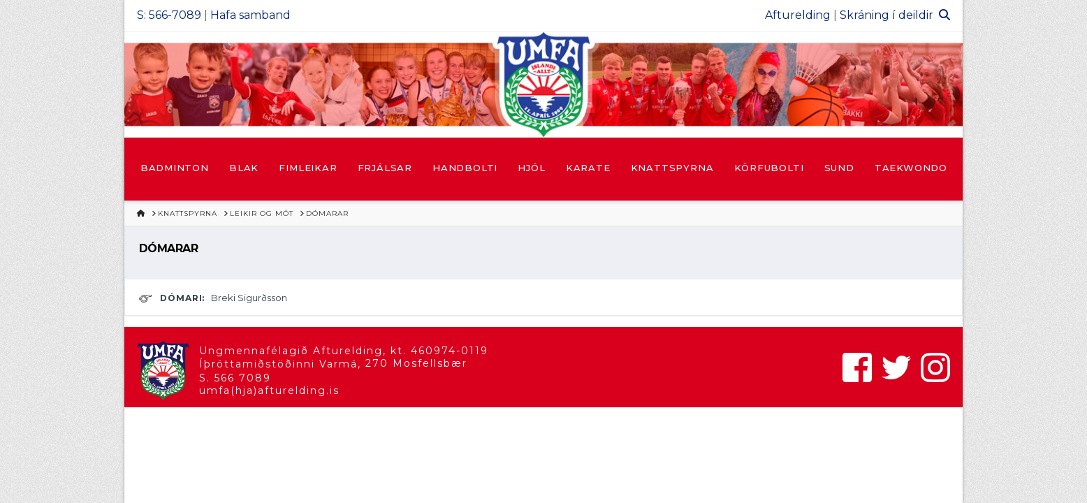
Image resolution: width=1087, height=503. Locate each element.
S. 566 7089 (235, 378)
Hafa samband (250, 15)
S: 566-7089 (169, 15)
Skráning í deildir (886, 15)
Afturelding (798, 15)
